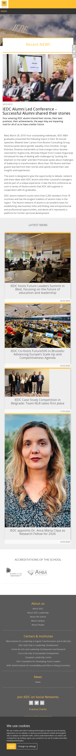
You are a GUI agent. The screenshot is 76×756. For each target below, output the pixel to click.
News (37, 682)
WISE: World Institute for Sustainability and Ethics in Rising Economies (38, 665)
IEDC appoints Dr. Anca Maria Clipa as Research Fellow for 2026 (37, 532)
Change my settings (27, 746)
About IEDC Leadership (38, 612)
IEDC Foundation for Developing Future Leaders (38, 661)
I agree (11, 746)
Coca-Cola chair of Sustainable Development (38, 653)
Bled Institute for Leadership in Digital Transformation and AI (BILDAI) (38, 641)
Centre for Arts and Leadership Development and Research (38, 649)
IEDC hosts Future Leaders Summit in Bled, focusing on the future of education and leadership (38, 289)
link (38, 10)
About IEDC (38, 608)
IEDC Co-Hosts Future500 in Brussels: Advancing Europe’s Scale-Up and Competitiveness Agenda (38, 354)
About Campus (38, 620)
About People (38, 624)
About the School (38, 616)
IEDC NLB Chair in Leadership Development (38, 645)
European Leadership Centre (38, 657)
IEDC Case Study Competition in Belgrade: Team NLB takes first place (37, 401)
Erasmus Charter (38, 709)
